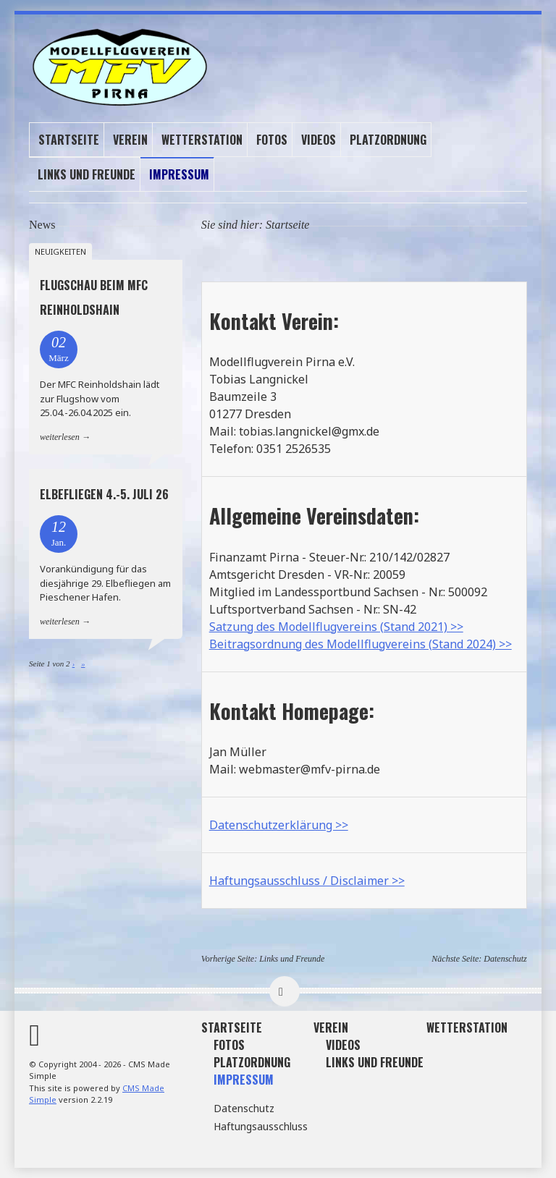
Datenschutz (505, 958)
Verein (130, 139)
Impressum (179, 173)
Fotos (271, 139)
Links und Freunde (86, 173)
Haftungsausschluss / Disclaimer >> (307, 880)
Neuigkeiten (60, 250)
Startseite (68, 139)
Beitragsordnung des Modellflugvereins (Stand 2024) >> (360, 643)
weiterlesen (60, 436)
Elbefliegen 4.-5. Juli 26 (104, 494)
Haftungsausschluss (261, 1125)
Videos (318, 139)
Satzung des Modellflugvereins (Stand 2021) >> (336, 626)
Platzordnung (388, 139)
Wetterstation (202, 139)
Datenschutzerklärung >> (278, 824)
